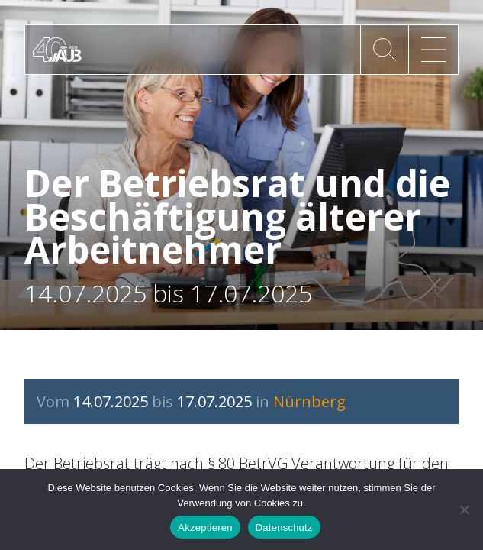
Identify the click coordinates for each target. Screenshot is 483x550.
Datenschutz (284, 527)
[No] (464, 509)
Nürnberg (309, 401)
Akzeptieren (205, 527)
